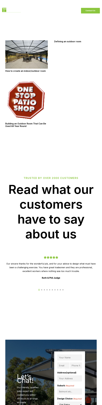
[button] (39, 289)
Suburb (65, 386)
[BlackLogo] (11, 11)
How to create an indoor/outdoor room (25, 71)
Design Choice (69, 399)
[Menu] (74, 10)
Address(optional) (66, 372)
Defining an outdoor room (67, 41)
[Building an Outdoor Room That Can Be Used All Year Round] (26, 80)
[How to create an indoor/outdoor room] (26, 42)
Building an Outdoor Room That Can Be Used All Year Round (25, 124)
